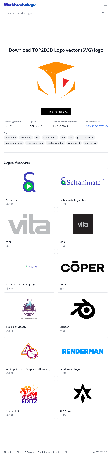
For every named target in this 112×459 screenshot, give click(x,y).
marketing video (13, 142)
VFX (63, 137)
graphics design (85, 137)
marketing (26, 137)
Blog (19, 452)
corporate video (35, 142)
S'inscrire (8, 452)
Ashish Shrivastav (97, 126)
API (66, 452)
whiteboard (74, 142)
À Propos (29, 452)
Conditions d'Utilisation (49, 452)
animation (10, 137)
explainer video (55, 142)
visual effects (50, 137)
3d (37, 137)
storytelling (90, 142)
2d (71, 137)
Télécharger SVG (56, 111)
